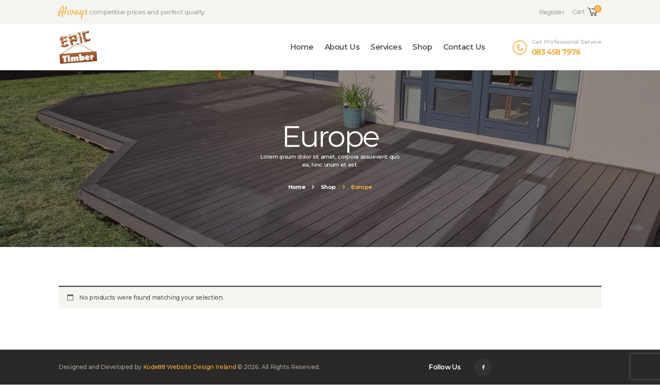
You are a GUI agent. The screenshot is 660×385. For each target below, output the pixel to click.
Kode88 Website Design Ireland (189, 367)
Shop (328, 186)
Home (296, 186)
